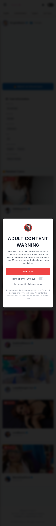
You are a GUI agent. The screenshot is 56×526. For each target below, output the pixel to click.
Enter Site (28, 271)
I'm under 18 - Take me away (28, 284)
